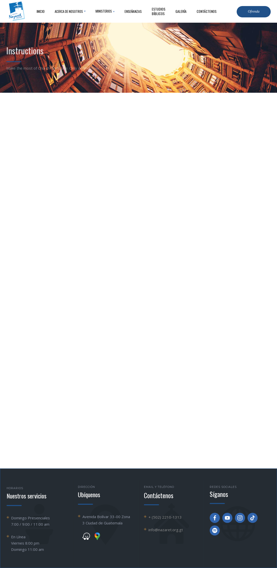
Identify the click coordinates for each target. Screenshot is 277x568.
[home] (16, 11)
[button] (70, 11)
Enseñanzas (133, 11)
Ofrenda (253, 11)
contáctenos (207, 11)
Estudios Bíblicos (158, 11)
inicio (41, 11)
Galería (181, 11)
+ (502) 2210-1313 (165, 517)
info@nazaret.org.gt (165, 529)
